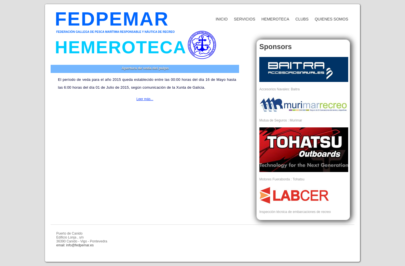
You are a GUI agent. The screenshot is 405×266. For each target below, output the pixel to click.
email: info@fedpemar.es (75, 245)
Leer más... (144, 99)
